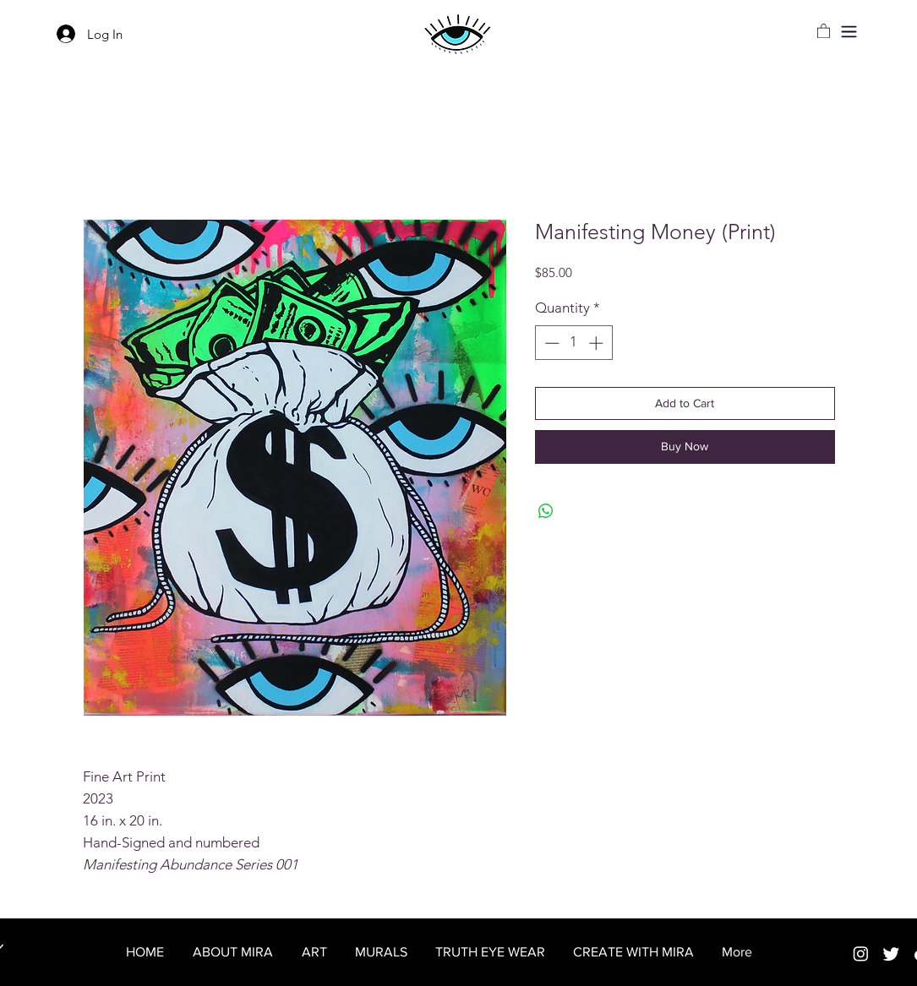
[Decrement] (550, 343)
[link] (823, 30)
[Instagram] (861, 953)
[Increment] (597, 343)
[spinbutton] (573, 343)
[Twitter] (891, 953)
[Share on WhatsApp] (546, 511)
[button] (849, 31)
